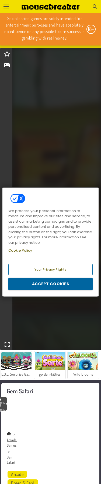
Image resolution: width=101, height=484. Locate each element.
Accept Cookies (50, 284)
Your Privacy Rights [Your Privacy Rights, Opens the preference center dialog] (50, 269)
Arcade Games (12, 442)
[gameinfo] (7, 65)
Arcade (17, 474)
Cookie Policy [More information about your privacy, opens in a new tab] (20, 250)
